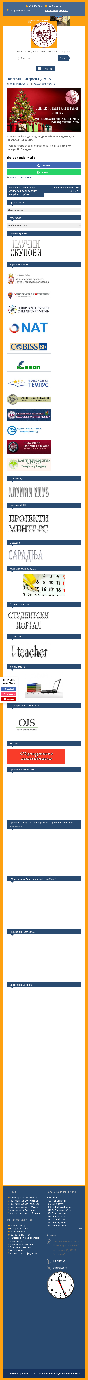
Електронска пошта (19, 1228)
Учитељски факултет (44, 83)
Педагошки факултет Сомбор (24, 1203)
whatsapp (43, 172)
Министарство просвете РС (23, 1197)
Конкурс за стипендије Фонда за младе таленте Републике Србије (23, 191)
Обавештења (24, 177)
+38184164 (59, 1261)
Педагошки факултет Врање (24, 1200)
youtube (9, 699)
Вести (13, 177)
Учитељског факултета (56, 10)
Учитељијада (16, 1250)
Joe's (80, 1229)
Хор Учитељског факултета (23, 1253)
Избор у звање (17, 1231)
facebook (43, 165)
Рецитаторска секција (21, 1247)
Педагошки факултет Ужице (24, 1207)
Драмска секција (18, 1225)
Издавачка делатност (20, 1234)
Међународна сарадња (21, 1244)
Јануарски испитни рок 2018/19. (66, 189)
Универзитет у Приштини (22, 1210)
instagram (9, 694)
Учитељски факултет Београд (25, 1213)
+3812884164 (36, 6)
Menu (45, 68)
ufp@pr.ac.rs (54, 6)
